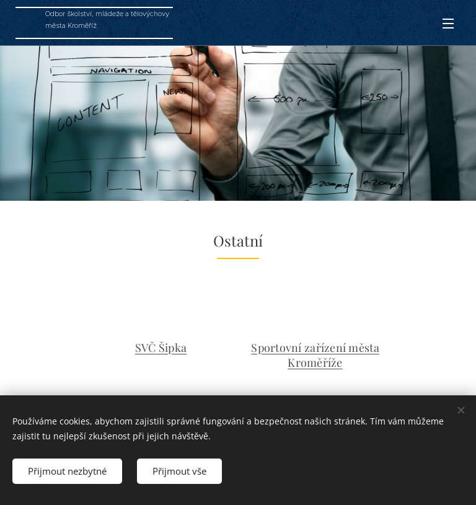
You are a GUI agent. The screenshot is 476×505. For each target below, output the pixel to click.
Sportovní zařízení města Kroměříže (315, 355)
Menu (448, 23)
